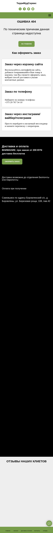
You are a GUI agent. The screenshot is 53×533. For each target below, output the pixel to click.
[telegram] (24, 8)
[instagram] (32, 8)
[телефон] (20, 8)
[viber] (28, 8)
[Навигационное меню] (49, 15)
